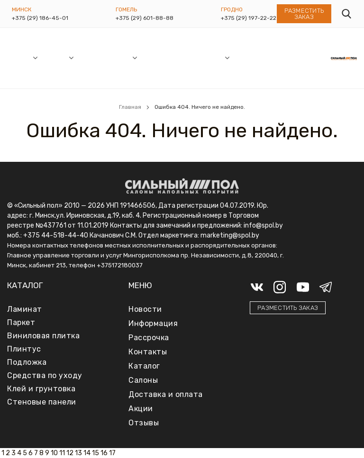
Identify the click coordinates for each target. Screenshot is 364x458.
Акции (121, 57)
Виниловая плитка (43, 335)
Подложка (26, 362)
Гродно (232, 9)
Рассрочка (159, 57)
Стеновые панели (41, 401)
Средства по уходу (44, 375)
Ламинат (24, 309)
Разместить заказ (304, 13)
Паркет (21, 322)
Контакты (315, 57)
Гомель (126, 9)
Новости (92, 57)
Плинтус (24, 348)
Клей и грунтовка (41, 388)
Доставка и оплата (249, 58)
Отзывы (282, 57)
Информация (202, 57)
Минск (21, 9)
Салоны (19, 57)
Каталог (55, 57)
